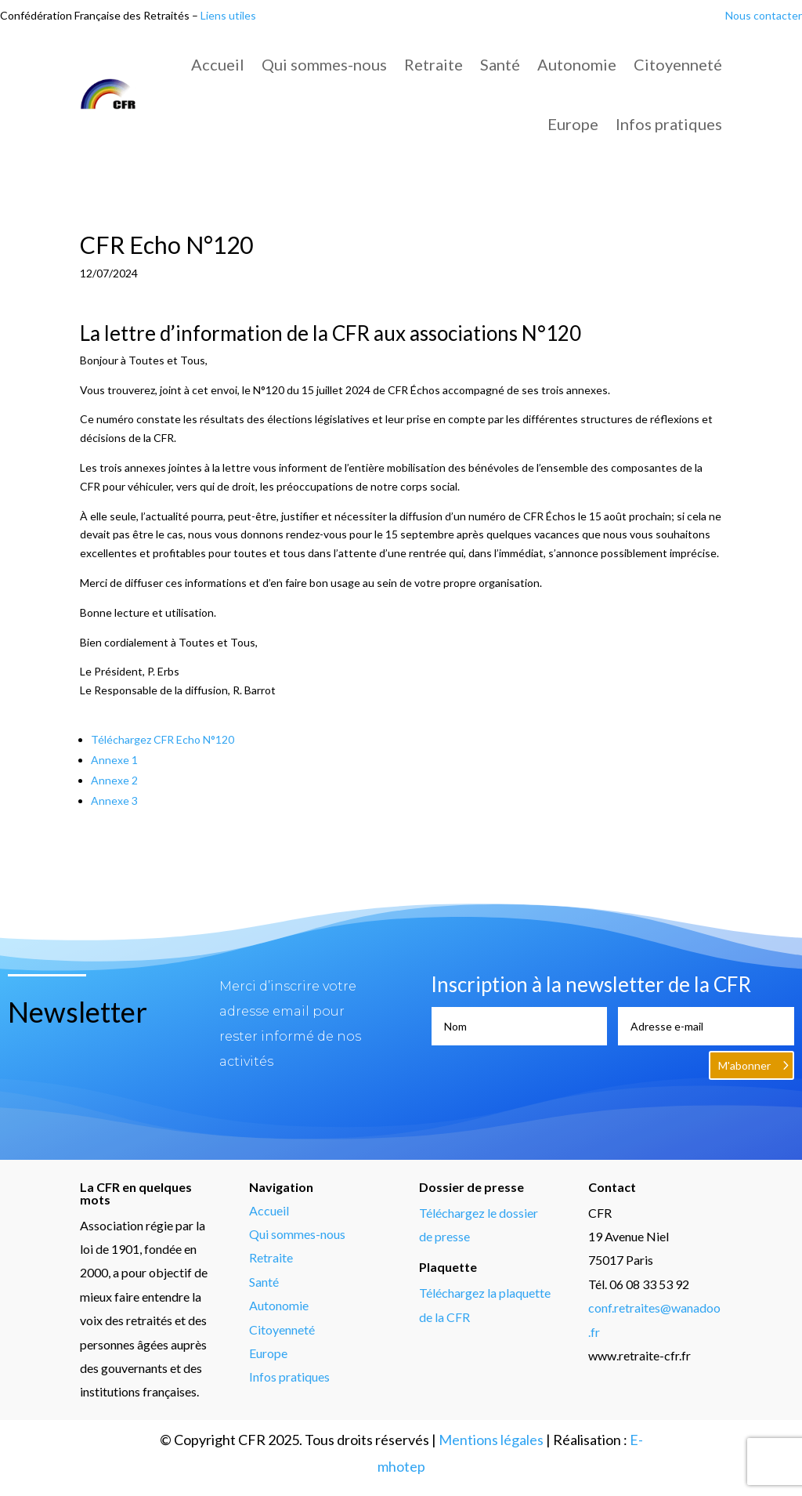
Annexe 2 (114, 780)
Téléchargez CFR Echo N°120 (162, 739)
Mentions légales (491, 1439)
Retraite (433, 64)
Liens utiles (228, 15)
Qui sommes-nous (324, 64)
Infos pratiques (669, 123)
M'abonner (744, 1065)
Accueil (217, 64)
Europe (572, 123)
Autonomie (576, 64)
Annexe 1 (114, 759)
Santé (500, 64)
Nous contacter (763, 15)
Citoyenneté (678, 64)
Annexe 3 (114, 800)
